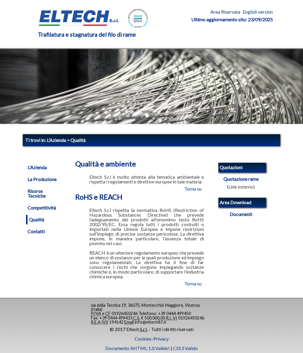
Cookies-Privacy (152, 338)
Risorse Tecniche (37, 193)
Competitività (42, 207)
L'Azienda (37, 167)
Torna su (193, 188)
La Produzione (42, 179)
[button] (23, 86)
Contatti (36, 231)
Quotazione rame (241, 179)
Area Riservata (225, 11)
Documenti (241, 214)
